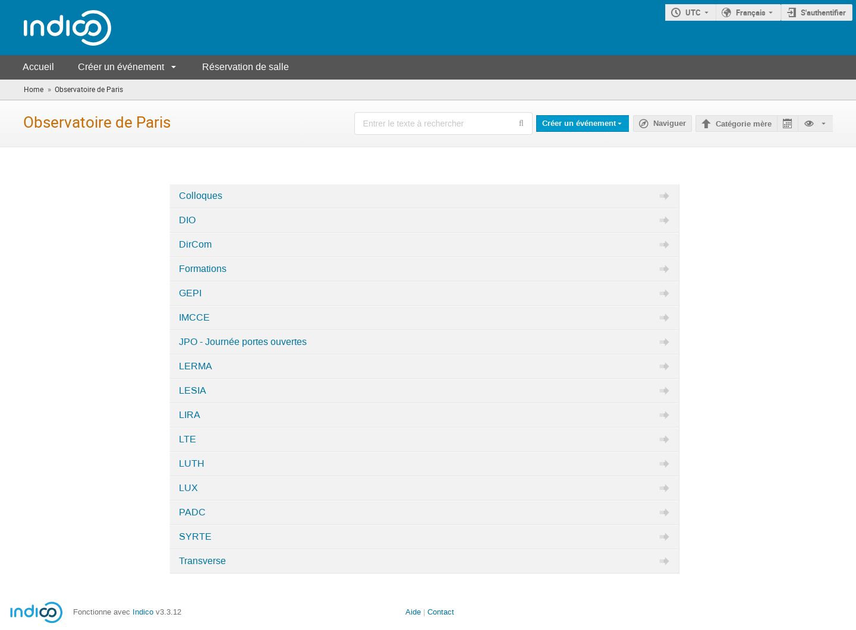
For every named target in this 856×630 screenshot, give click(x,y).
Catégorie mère (744, 124)
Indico (143, 612)
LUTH (191, 464)
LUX (188, 488)
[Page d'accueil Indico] (55, 27)
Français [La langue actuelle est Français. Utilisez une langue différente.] (751, 12)
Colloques (200, 196)
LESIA (192, 391)
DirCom (195, 245)
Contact (440, 612)
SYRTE (195, 537)
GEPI (190, 293)
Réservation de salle (245, 67)
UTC (693, 12)
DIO (187, 220)
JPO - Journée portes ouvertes (243, 342)
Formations (202, 269)
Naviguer (669, 123)
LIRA (189, 415)
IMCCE (194, 318)
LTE (187, 439)
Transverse (202, 561)
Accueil (38, 67)
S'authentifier (823, 12)
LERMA (195, 366)
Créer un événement (121, 67)
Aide (413, 612)
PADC (192, 512)
